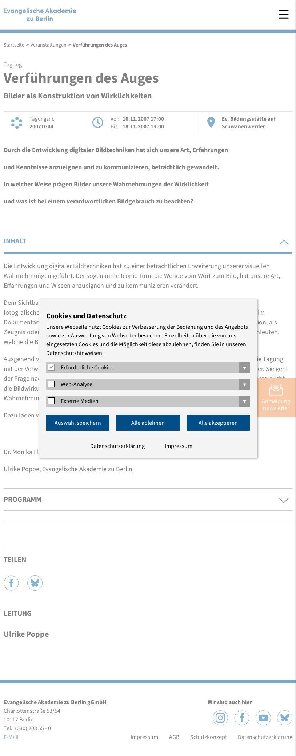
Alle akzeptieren (218, 423)
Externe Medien (80, 401)
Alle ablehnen (148, 423)
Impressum (178, 446)
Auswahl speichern (78, 423)
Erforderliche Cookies (87, 368)
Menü (284, 14)
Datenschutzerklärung (117, 446)
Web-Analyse (76, 384)
